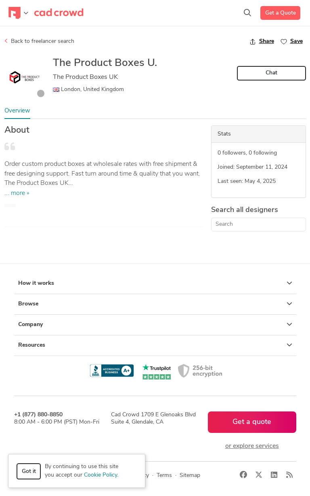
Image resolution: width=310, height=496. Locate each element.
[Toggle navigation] (18, 13)
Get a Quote (280, 13)
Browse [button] (155, 304)
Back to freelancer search (39, 41)
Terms (164, 476)
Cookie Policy (100, 475)
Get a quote (251, 422)
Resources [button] (155, 345)
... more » (16, 193)
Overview (17, 111)
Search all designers (244, 210)
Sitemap (190, 476)
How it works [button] (155, 283)
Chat (271, 73)
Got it (29, 471)
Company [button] (155, 324)
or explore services (252, 446)
